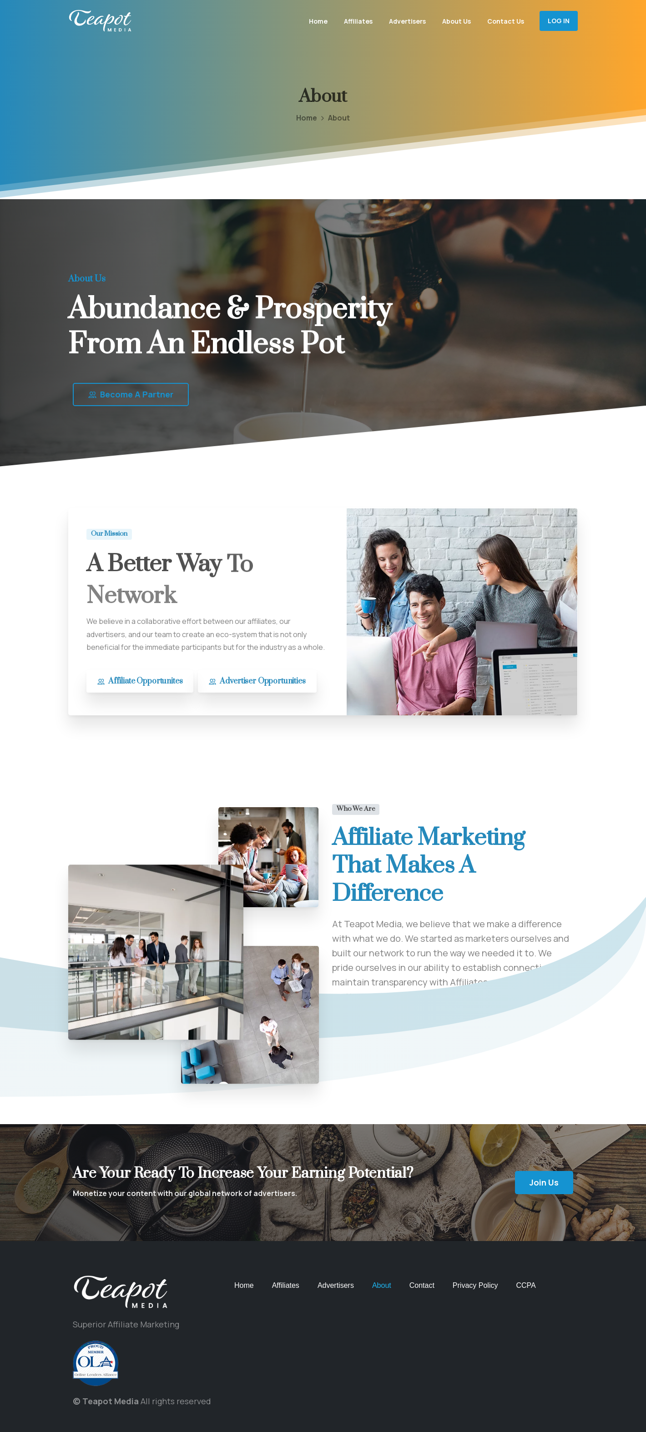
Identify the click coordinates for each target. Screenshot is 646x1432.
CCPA (525, 1285)
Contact (421, 1285)
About (381, 1285)
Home (298, 118)
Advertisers (336, 1285)
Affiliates (285, 1285)
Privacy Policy (475, 1285)
